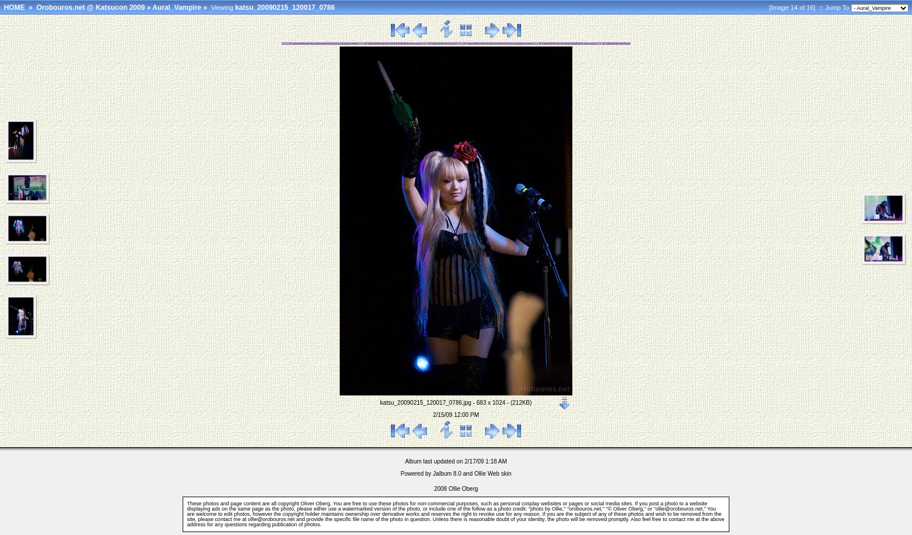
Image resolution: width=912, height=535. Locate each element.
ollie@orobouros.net (271, 519)
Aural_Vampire (176, 7)
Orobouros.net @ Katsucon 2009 (91, 7)
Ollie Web (487, 473)
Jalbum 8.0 (447, 473)
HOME (14, 7)
